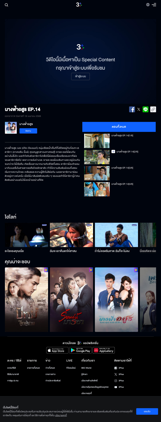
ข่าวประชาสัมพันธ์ (53, 380)
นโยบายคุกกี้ (86, 393)
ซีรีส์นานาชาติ (13, 374)
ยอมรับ (147, 411)
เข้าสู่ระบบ (80, 76)
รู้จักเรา (84, 374)
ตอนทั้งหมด (119, 126)
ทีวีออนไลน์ (71, 368)
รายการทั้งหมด (33, 368)
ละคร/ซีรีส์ (11, 368)
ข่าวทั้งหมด (50, 368)
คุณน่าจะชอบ (17, 262)
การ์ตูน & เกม (13, 380)
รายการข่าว (50, 374)
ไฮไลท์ (10, 217)
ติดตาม (28, 130)
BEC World (86, 368)
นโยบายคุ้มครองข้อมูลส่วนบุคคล (95, 387)
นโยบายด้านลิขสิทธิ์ (89, 380)
